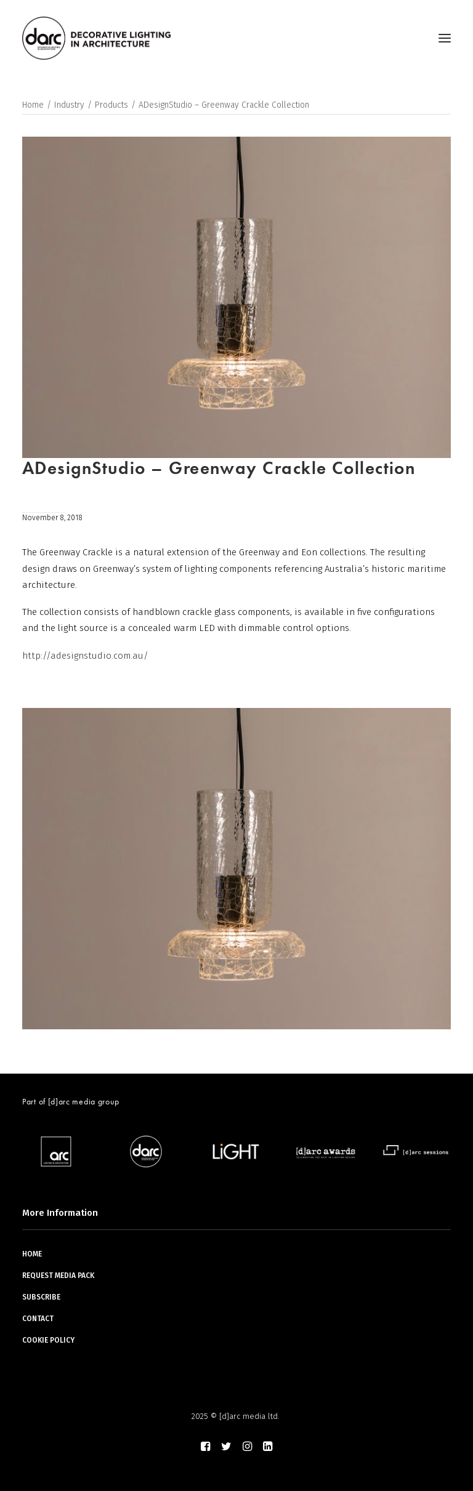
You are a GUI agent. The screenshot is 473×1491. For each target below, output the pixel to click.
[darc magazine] (96, 38)
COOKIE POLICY (48, 1340)
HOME (32, 1254)
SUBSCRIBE (41, 1297)
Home (33, 105)
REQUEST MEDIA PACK (58, 1275)
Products (111, 105)
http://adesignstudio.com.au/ (85, 655)
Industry (69, 105)
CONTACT (38, 1318)
